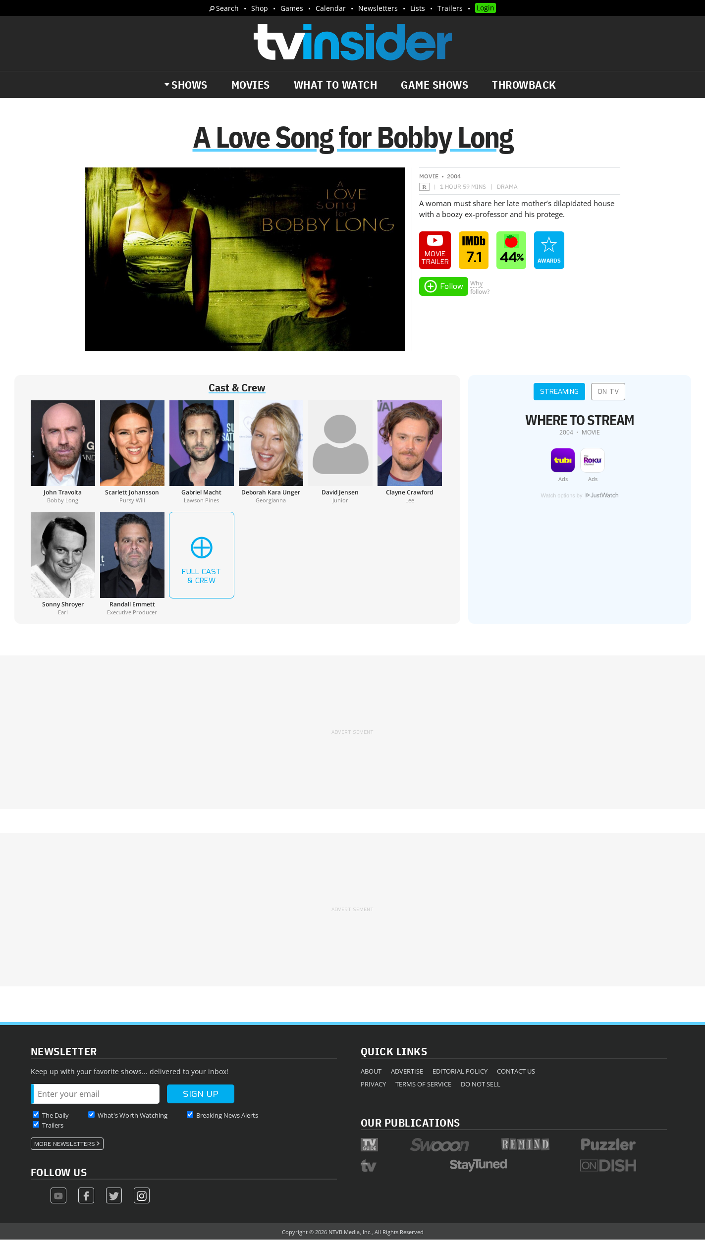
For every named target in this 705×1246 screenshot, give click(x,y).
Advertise (407, 1077)
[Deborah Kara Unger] (271, 458)
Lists (417, 8)
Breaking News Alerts (227, 1121)
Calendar (331, 8)
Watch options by (579, 502)
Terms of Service (423, 1089)
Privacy (373, 1089)
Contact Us (516, 1077)
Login (485, 7)
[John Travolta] (63, 458)
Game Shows (434, 84)
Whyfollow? (479, 293)
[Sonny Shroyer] (63, 570)
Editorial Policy (460, 1077)
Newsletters (378, 8)
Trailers (450, 8)
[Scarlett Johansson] (132, 458)
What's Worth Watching (132, 1121)
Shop (259, 8)
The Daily (55, 1121)
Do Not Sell (480, 1089)
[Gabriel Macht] (201, 458)
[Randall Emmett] (132, 570)
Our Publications (410, 1128)
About (371, 1077)
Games (291, 8)
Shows (189, 84)
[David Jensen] (340, 458)
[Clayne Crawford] (409, 458)
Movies (250, 84)
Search (227, 8)
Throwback (524, 84)
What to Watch (336, 84)
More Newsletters (64, 1149)
